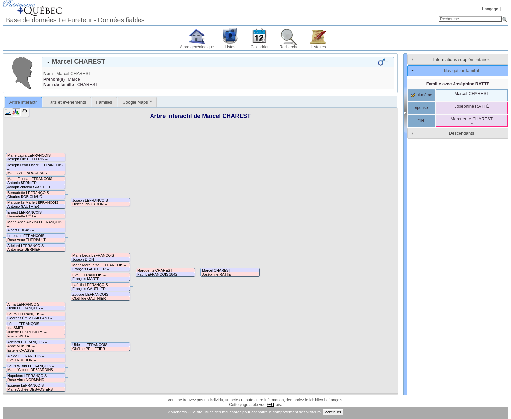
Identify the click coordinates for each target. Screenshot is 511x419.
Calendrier (260, 47)
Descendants (461, 133)
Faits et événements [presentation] (67, 102)
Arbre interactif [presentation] (23, 102)
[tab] (218, 62)
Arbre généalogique (197, 47)
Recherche (288, 47)
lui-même (421, 95)
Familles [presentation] (104, 102)
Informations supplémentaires (461, 59)
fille (421, 120)
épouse (421, 107)
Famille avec (457, 84)
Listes (230, 47)
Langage (490, 9)
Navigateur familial (461, 70)
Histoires (318, 47)
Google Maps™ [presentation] (137, 102)
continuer (333, 412)
